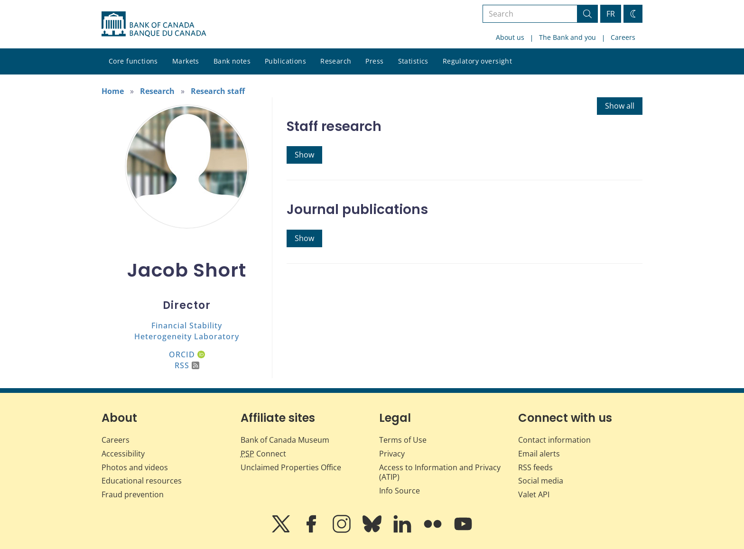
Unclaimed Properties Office (291, 467)
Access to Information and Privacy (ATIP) (440, 472)
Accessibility (123, 453)
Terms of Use (403, 440)
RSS (187, 365)
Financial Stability (186, 325)
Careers (623, 37)
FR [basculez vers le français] (610, 14)
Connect (263, 453)
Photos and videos (135, 467)
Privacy (392, 453)
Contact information (554, 440)
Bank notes (232, 60)
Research (335, 60)
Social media (540, 480)
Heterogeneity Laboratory (186, 336)
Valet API (533, 494)
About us (510, 37)
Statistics (413, 60)
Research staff (218, 91)
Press (374, 60)
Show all (619, 106)
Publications (285, 60)
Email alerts (539, 453)
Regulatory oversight (477, 60)
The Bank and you (567, 37)
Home (113, 91)
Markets (185, 60)
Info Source (399, 490)
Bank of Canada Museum (285, 440)
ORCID (187, 354)
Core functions (133, 60)
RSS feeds (535, 467)
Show (304, 154)
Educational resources (142, 480)
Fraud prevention (133, 494)
